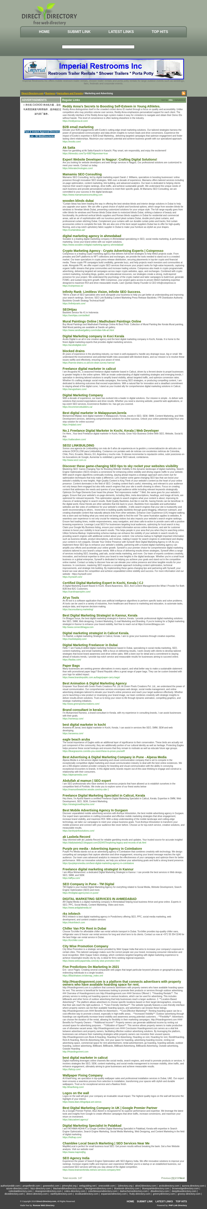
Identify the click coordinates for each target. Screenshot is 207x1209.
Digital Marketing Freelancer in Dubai (90, 645)
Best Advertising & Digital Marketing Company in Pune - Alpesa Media (115, 757)
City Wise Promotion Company (85, 946)
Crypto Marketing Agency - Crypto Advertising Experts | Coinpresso (113, 251)
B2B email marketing (78, 127)
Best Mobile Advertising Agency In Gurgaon (95, 810)
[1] (172, 1178)
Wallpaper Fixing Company (83, 1075)
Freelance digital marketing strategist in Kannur (98, 869)
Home (44, 32)
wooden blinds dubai (78, 201)
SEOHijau (70, 309)
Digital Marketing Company (83, 395)
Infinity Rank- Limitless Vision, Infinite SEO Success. (102, 292)
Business (50, 93)
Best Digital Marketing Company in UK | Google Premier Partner (110, 1108)
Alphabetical (179, 100)
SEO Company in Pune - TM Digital (88, 884)
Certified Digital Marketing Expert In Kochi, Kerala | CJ (103, 583)
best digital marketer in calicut (85, 1057)
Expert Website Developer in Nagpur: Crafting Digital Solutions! (110, 159)
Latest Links (121, 32)
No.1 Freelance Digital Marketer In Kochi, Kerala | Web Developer (111, 430)
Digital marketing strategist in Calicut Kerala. (96, 633)
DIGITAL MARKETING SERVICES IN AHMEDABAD (100, 899)
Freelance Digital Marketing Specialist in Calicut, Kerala (104, 795)
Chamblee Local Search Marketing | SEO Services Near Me (106, 1143)
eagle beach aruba (76, 739)
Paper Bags (71, 665)
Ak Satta (69, 147)
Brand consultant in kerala (82, 710)
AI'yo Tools (71, 597)
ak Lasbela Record (76, 837)
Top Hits (160, 32)
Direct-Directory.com (32, 93)
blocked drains (74, 351)
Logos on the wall (76, 1093)
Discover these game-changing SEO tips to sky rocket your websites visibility (120, 466)
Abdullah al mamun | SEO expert (87, 780)
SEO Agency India (76, 1158)
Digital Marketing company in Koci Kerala (93, 336)
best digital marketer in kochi (84, 724)
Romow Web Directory (44, 1205)
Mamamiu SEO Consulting (82, 174)
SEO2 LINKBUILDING (78, 445)
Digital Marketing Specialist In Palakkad (92, 1125)
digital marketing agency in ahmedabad (92, 236)
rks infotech (71, 913)
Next (182, 1178)
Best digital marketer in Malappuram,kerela (95, 413)
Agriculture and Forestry (70, 93)
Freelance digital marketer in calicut (89, 368)
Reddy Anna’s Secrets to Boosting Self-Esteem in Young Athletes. (111, 106)
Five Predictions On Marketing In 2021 (91, 967)
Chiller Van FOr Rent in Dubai (84, 928)
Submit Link (79, 32)
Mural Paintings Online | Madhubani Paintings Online (102, 321)
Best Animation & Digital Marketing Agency (95, 683)
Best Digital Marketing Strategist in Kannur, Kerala (100, 615)
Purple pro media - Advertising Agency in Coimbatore (102, 848)
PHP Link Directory (178, 1205)
